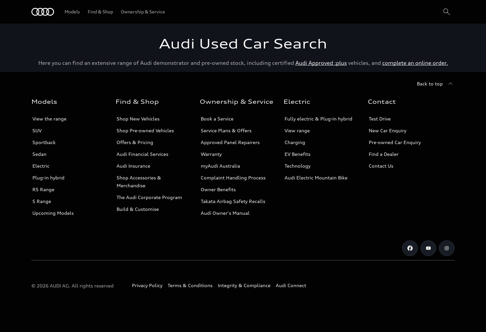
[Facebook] (410, 248)
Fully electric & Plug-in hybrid (318, 118)
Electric (40, 166)
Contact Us (381, 166)
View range (297, 130)
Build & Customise (138, 209)
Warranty (211, 154)
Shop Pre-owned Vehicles (145, 130)
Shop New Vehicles (138, 118)
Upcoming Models (53, 213)
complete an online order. (415, 63)
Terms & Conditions (190, 285)
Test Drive (380, 118)
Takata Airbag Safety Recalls (233, 201)
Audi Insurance (133, 166)
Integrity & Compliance (244, 285)
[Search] (447, 12)
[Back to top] (436, 84)
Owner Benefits (218, 189)
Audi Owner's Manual (225, 213)
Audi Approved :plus (321, 63)
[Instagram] (447, 248)
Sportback (44, 142)
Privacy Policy (147, 285)
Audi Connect (291, 285)
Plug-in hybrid (48, 177)
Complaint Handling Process (233, 177)
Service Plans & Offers (226, 130)
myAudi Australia (220, 166)
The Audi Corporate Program (149, 197)
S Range (41, 201)
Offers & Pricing (135, 142)
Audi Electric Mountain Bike (316, 177)
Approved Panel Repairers (230, 142)
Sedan (39, 154)
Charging (295, 142)
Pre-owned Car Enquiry (395, 142)
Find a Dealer (384, 154)
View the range (49, 118)
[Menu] (42, 12)
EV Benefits (297, 154)
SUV (37, 130)
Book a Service (217, 118)
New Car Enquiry (387, 130)
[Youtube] (428, 248)
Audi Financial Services (142, 154)
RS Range (43, 189)
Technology (297, 166)
